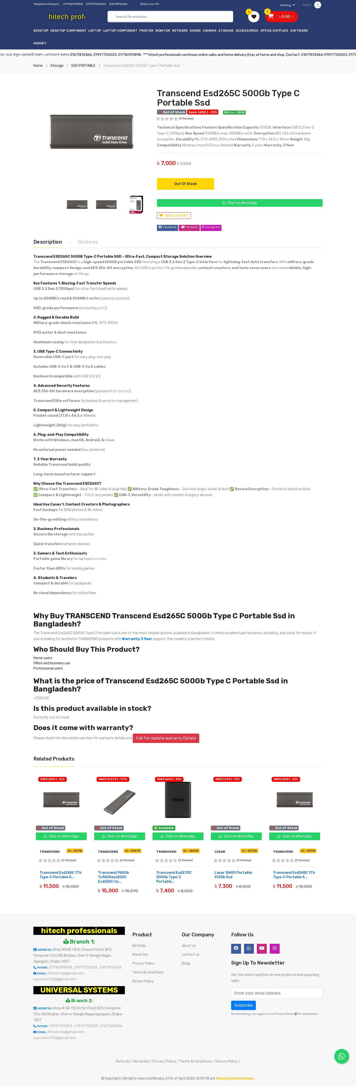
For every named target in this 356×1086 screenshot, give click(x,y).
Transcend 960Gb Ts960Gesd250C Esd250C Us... (113, 876)
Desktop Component (68, 30)
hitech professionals (79, 930)
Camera (209, 30)
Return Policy (143, 981)
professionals (183, 267)
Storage (226, 30)
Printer (146, 30)
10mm (88, 415)
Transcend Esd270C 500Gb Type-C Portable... (174, 876)
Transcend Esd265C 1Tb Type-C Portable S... (61, 874)
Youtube (189, 227)
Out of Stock (185, 184)
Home (38, 66)
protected (121, 391)
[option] (91, 132)
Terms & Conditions (147, 972)
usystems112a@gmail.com (54, 979)
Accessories (247, 30)
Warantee (140, 954)
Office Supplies (274, 30)
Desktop (40, 30)
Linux (109, 440)
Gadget (39, 43)
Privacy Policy (143, 963)
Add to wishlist (174, 215)
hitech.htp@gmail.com (66, 973)
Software (299, 30)
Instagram (211, 227)
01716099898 (73, 4)
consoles (100, 558)
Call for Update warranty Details (166, 737)
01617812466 (118, 4)
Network (180, 30)
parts (101, 307)
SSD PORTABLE (83, 66)
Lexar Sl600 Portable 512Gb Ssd (233, 874)
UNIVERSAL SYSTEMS (79, 989)
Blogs (186, 963)
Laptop (95, 30)
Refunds (139, 945)
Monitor (162, 30)
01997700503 (96, 4)
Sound (195, 30)
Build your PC (149, 4)
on (115, 342)
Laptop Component (120, 30)
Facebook (168, 227)
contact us (191, 954)
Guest (312, 4)
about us (189, 945)
